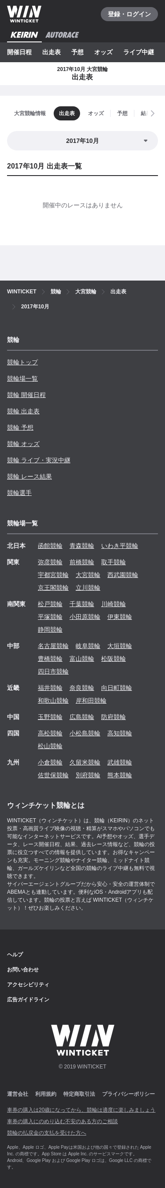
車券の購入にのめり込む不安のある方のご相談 (62, 1121)
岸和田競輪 (91, 700)
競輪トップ (22, 362)
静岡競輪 (50, 629)
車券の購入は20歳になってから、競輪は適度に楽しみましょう (81, 1110)
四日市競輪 (53, 671)
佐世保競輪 (53, 775)
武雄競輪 (119, 762)
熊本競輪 (119, 775)
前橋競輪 (82, 562)
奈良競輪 (82, 687)
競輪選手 (19, 492)
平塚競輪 (50, 616)
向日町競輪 (116, 687)
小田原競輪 (85, 616)
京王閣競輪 (53, 587)
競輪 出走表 (23, 411)
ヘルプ (15, 955)
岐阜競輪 (88, 645)
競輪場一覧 (22, 378)
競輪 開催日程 (26, 394)
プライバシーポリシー (128, 1094)
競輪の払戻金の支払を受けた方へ (46, 1133)
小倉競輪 (50, 762)
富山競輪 (82, 658)
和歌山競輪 (53, 700)
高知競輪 (119, 733)
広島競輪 (82, 716)
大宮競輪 (88, 574)
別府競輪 (88, 775)
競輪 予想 (20, 427)
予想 (77, 52)
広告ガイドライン (28, 1000)
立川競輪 (88, 587)
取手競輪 (113, 562)
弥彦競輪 (50, 562)
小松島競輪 (85, 733)
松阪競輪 (113, 658)
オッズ (103, 52)
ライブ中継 (138, 52)
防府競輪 (113, 716)
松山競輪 (50, 746)
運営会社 (17, 1094)
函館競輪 (50, 545)
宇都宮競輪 (53, 574)
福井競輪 (50, 687)
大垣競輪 (119, 645)
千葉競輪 (82, 603)
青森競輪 (82, 545)
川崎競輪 (113, 603)
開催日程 (19, 52)
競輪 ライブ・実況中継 (38, 460)
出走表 (51, 52)
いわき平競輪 (119, 545)
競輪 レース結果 (29, 476)
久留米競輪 (85, 762)
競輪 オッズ (23, 443)
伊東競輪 (119, 616)
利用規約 (45, 1094)
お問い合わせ (23, 970)
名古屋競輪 (53, 645)
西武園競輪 (122, 574)
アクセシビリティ (28, 985)
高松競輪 (50, 733)
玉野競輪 (50, 716)
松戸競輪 (50, 603)
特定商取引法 (79, 1094)
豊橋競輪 (50, 658)
